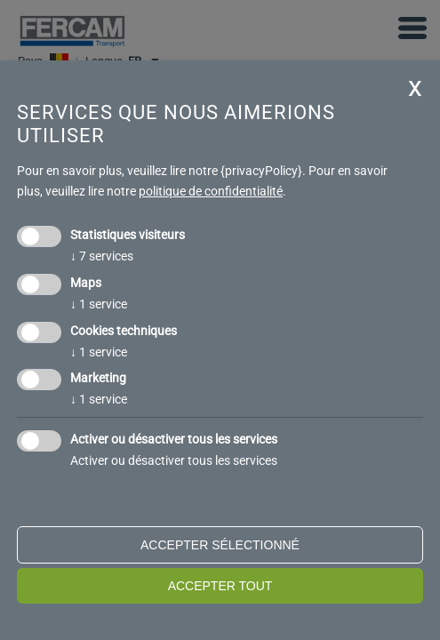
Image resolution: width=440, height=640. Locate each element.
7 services (101, 256)
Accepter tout (220, 586)
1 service (98, 304)
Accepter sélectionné (220, 545)
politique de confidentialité (211, 191)
